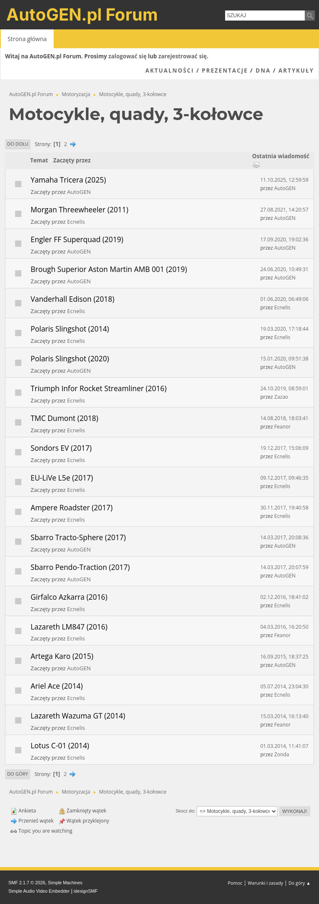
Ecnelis (76, 221)
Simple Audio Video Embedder (39, 891)
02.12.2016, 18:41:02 (284, 597)
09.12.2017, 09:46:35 (284, 477)
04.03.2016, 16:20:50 (284, 626)
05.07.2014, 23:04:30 (284, 686)
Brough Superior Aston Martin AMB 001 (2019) (109, 269)
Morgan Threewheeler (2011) (79, 209)
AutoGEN (79, 192)
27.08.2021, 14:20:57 (284, 209)
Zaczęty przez (72, 160)
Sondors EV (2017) (61, 448)
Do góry (17, 774)
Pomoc (235, 883)
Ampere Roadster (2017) (72, 507)
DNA (263, 70)
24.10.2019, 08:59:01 (284, 388)
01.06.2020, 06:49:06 (284, 299)
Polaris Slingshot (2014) (70, 329)
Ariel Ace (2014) (57, 686)
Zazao (281, 396)
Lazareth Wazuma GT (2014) (78, 716)
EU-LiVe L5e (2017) (62, 478)
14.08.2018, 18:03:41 (284, 418)
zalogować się (128, 56)
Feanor (282, 426)
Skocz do (185, 810)
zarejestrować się (182, 56)
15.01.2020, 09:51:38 (284, 358)
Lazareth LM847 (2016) (69, 627)
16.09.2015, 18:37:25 (284, 656)
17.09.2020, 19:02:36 (284, 239)
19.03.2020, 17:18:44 (284, 328)
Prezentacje (225, 70)
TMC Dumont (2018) (64, 418)
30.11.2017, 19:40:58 (284, 507)
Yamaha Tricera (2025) (68, 180)
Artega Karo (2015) (62, 656)
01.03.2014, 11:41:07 (284, 746)
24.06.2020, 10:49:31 (284, 269)
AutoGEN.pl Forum (82, 14)
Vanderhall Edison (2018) (72, 299)
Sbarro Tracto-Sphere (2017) (78, 537)
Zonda (281, 754)
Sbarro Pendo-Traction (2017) (80, 567)
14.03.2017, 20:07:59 (284, 567)
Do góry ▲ (299, 883)
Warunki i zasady (265, 883)
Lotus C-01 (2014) (60, 745)
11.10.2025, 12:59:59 (284, 179)
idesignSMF (86, 891)
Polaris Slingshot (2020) (70, 358)
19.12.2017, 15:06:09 (284, 448)
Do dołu (18, 144)
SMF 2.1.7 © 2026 (26, 882)
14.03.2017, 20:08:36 (284, 537)
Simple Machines (65, 882)
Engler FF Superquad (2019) (77, 239)
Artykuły (296, 70)
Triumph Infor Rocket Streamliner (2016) (98, 388)
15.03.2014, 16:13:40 (284, 716)
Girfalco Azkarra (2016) (69, 597)
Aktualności (169, 70)
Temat (39, 160)
